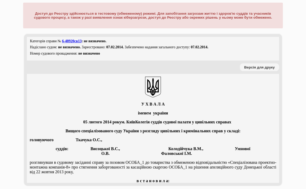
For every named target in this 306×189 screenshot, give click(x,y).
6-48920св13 (71, 41)
